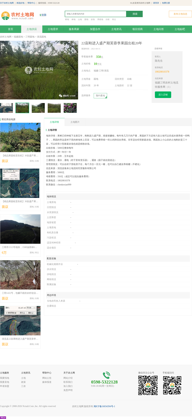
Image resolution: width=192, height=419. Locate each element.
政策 (23, 382)
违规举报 (158, 48)
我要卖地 (4, 382)
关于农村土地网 (7, 3)
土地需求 (53, 29)
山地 (80, 19)
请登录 (156, 3)
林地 (73, 19)
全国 (44, 15)
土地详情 (54, 122)
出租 (108, 19)
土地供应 (32, 29)
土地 (23, 378)
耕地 (67, 19)
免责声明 (68, 390)
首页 (10, 29)
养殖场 (100, 19)
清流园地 (41, 37)
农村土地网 (5, 37)
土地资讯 (116, 29)
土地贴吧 (180, 29)
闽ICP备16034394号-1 (104, 406)
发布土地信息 (180, 14)
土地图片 (75, 122)
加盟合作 (95, 29)
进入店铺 (163, 94)
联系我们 (68, 382)
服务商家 (74, 29)
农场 (93, 19)
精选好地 (20, 3)
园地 (86, 19)
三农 (23, 386)
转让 (114, 19)
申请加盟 (4, 386)
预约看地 (100, 95)
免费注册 (166, 3)
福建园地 (18, 37)
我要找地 (4, 378)
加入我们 (68, 386)
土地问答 (158, 29)
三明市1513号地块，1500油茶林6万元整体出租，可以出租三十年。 (35, 247)
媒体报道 (46, 382)
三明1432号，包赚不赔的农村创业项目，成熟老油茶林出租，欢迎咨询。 (38, 293)
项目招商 (137, 29)
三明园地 (29, 37)
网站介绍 (68, 378)
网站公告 (46, 378)
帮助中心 (31, 3)
